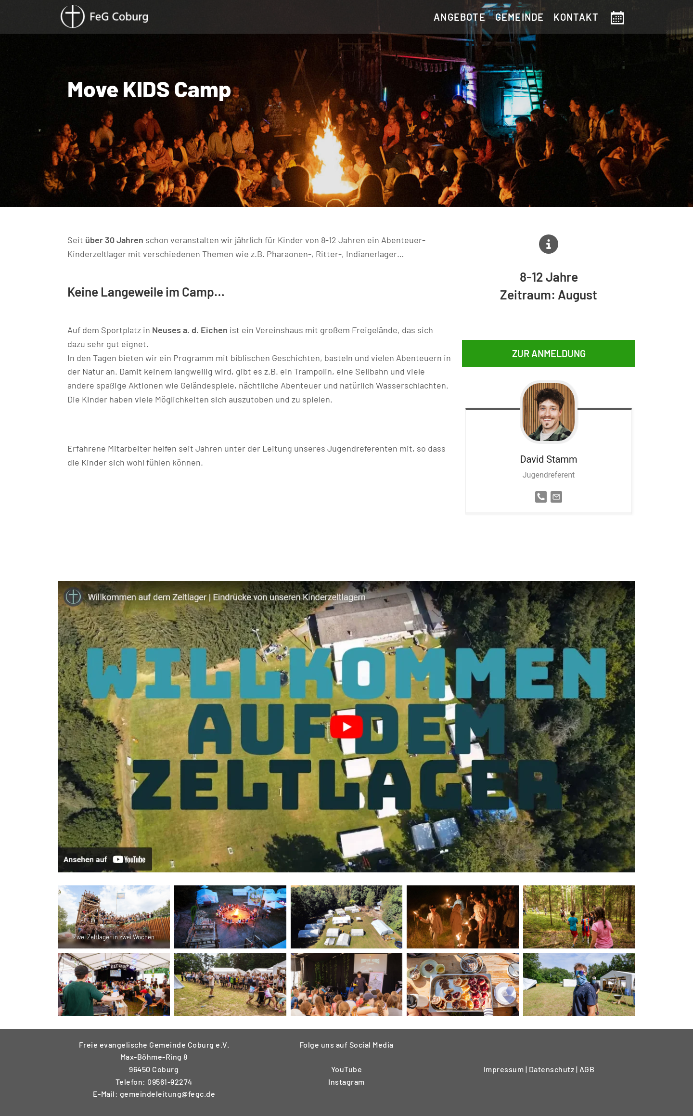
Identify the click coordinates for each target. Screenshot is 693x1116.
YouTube (346, 1065)
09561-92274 (169, 1078)
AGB (587, 1065)
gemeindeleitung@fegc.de (168, 1090)
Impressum (505, 1065)
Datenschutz (552, 1065)
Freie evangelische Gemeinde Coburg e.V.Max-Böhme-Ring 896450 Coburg (154, 1053)
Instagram (346, 1078)
